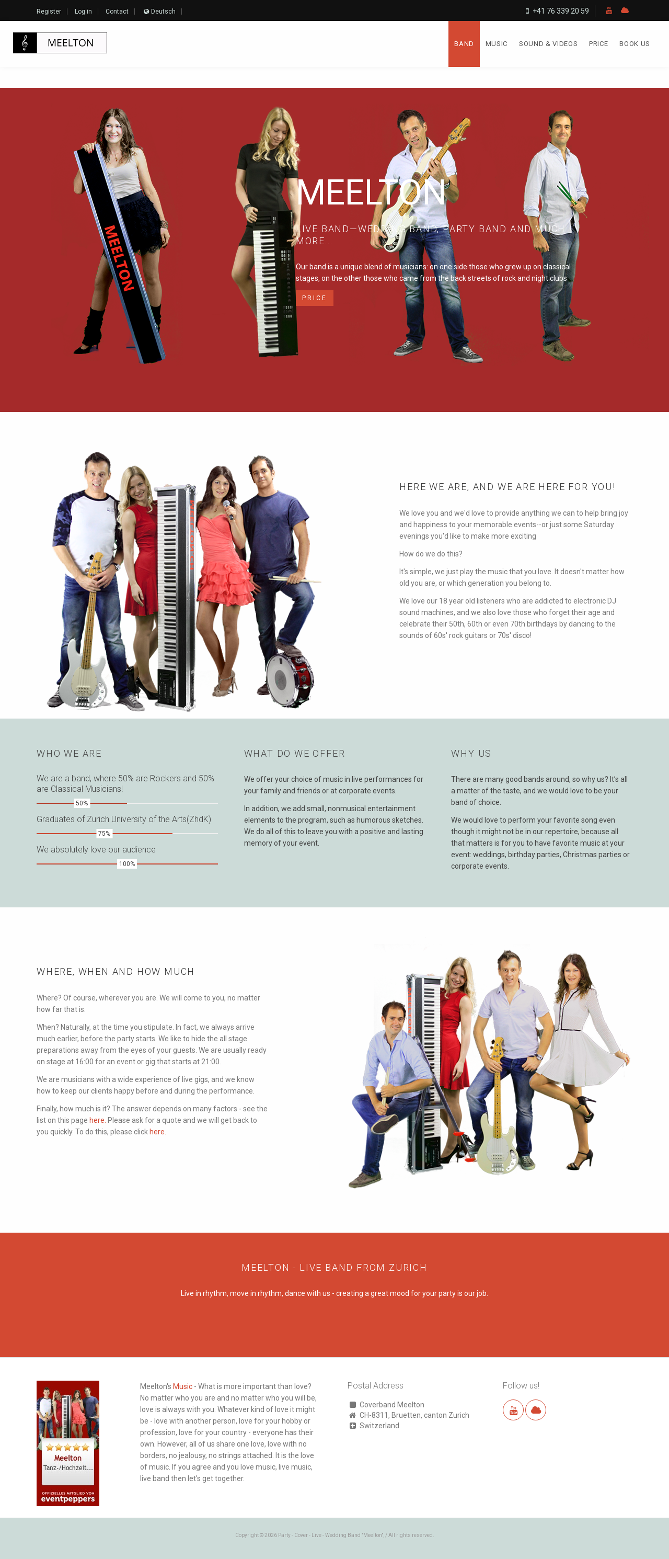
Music (496, 44)
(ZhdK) (199, 819)
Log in (83, 11)
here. (97, 1120)
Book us (634, 44)
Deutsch (163, 11)
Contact (117, 11)
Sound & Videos (548, 44)
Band (464, 44)
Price (598, 44)
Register (49, 11)
